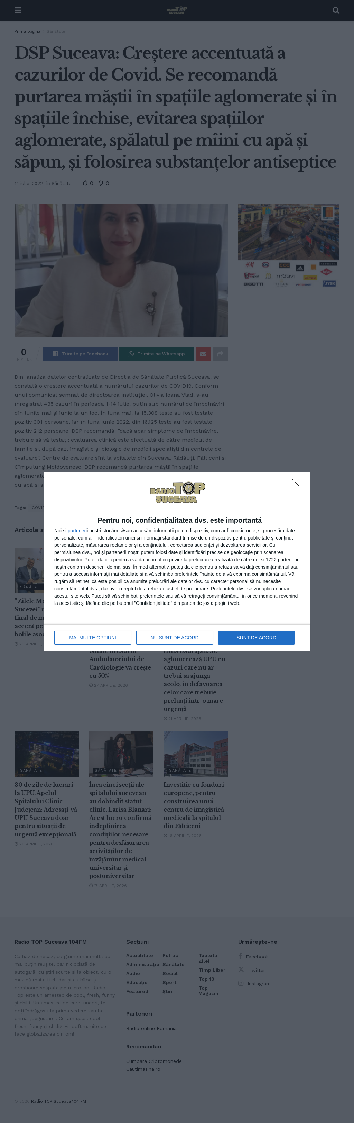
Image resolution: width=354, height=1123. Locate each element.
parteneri (77, 530)
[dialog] (177, 561)
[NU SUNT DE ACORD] (297, 484)
